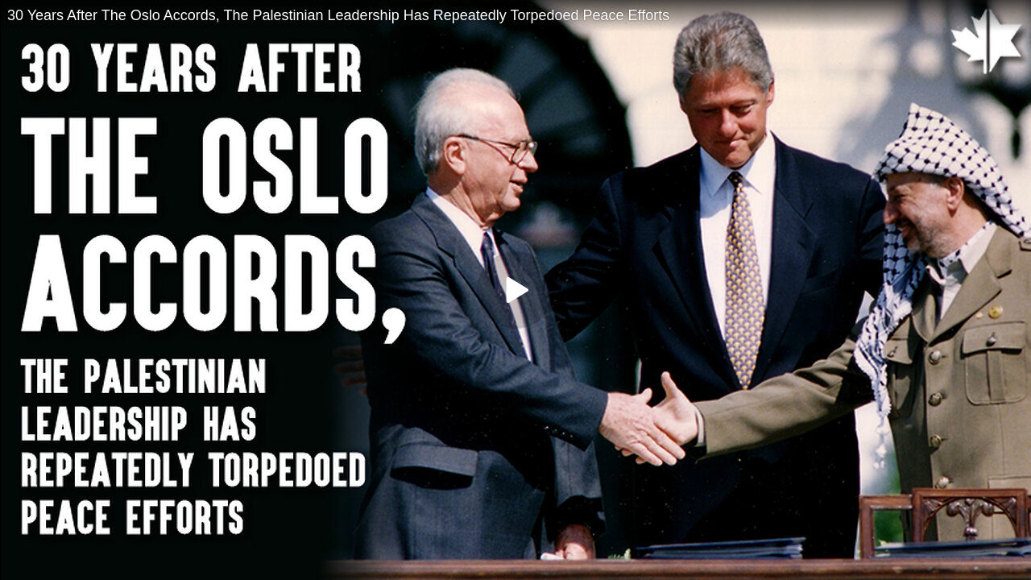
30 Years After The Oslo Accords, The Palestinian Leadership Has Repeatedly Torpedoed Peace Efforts (338, 15)
